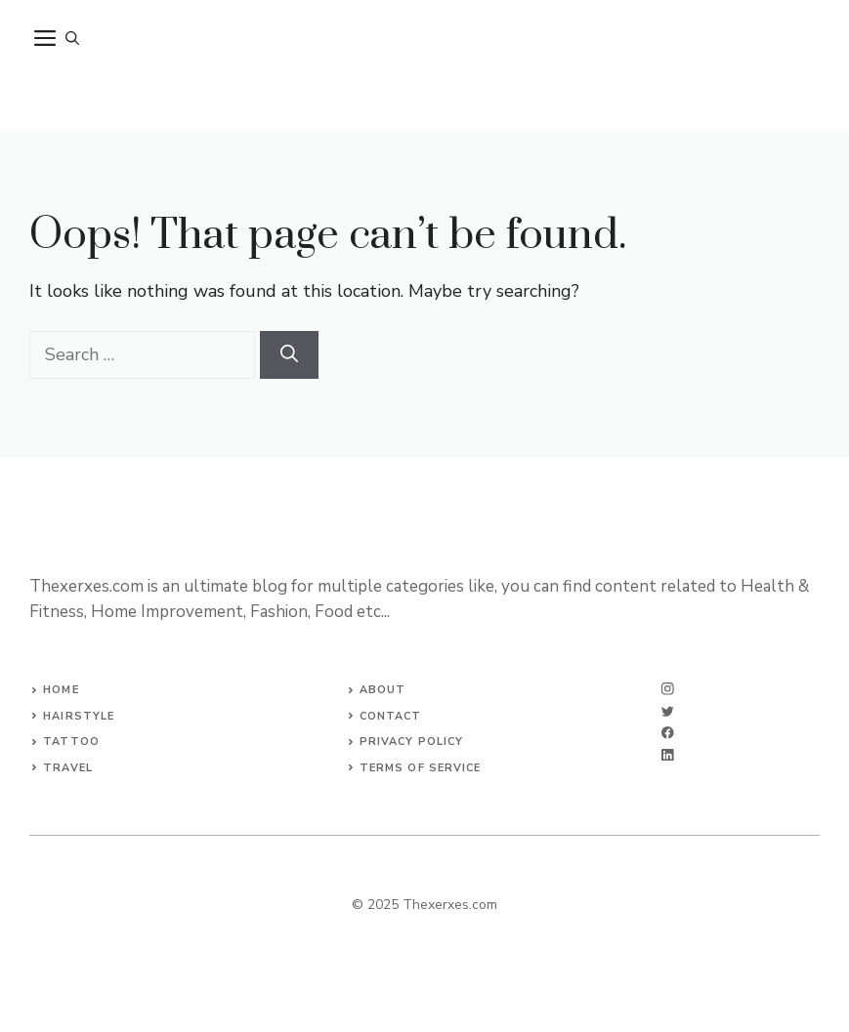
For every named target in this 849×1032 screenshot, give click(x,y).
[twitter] (667, 711)
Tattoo (71, 741)
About (383, 689)
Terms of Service (421, 768)
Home (60, 689)
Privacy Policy (411, 741)
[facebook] (667, 732)
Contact (391, 716)
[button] (72, 39)
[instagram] (667, 688)
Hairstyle (78, 716)
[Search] (289, 355)
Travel (68, 768)
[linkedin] (667, 755)
